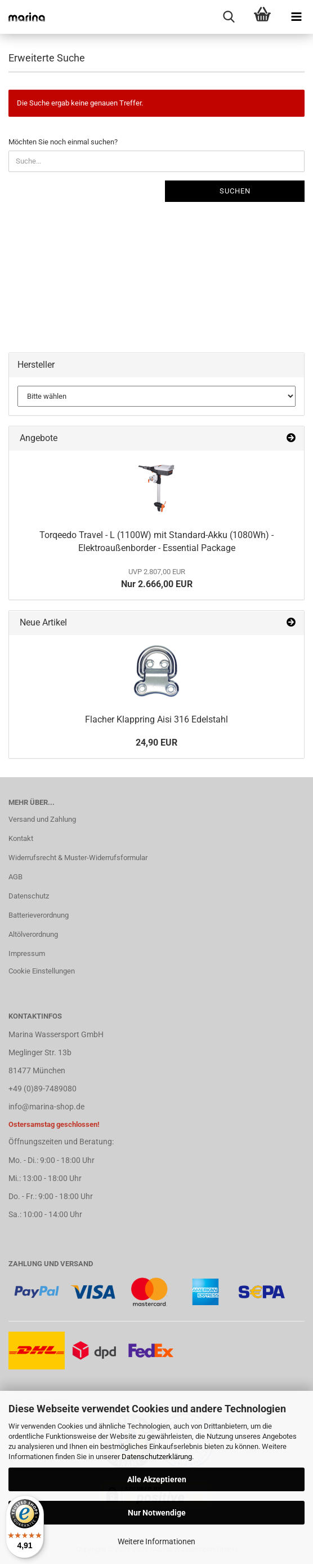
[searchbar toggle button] (228, 17)
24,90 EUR (156, 742)
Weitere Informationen (156, 1541)
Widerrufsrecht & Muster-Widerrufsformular (77, 857)
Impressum (26, 953)
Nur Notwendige (157, 1512)
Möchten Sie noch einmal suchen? (63, 142)
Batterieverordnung (38, 915)
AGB (15, 877)
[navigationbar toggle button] (296, 17)
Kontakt (20, 838)
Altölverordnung (33, 934)
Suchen (235, 191)
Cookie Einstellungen (41, 971)
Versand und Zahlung (42, 819)
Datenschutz (28, 896)
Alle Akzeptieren (156, 1479)
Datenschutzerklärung (157, 1456)
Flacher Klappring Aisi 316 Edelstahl (156, 719)
